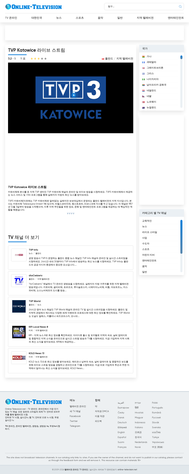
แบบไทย (156, 432)
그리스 (148, 73)
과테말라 (149, 62)
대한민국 (36, 18)
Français (122, 447)
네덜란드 (149, 90)
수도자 (145, 244)
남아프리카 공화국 (154, 85)
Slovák (155, 422)
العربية (121, 403)
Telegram (75, 426)
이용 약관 (99, 416)
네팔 (146, 96)
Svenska (156, 427)
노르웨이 (149, 102)
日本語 (138, 432)
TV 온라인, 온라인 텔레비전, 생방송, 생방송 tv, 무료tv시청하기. (32, 427)
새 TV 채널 (75, 411)
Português (157, 408)
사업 (144, 238)
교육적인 (147, 221)
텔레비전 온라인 (78, 406)
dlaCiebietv (35, 275)
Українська (158, 442)
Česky (121, 413)
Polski (155, 403)
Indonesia (140, 422)
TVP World (35, 301)
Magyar (139, 418)
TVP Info (33, 250)
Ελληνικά (122, 427)
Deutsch (122, 422)
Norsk (138, 447)
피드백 (98, 421)
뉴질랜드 (149, 107)
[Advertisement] (94, 32)
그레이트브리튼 (152, 68)
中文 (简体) (157, 447)
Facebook (75, 416)
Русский (156, 418)
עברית (138, 403)
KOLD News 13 (36, 353)
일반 (120, 18)
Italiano (139, 427)
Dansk (121, 418)
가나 (146, 56)
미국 (31, 331)
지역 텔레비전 (145, 18)
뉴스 (59, 18)
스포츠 (80, 18)
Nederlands (141, 442)
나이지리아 (150, 79)
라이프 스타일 (149, 232)
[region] (161, 81)
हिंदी (136, 408)
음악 (100, 18)
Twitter (74, 421)
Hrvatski (139, 413)
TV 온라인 (11, 18)
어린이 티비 (148, 255)
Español (122, 437)
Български (123, 408)
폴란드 (109, 58)
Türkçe (155, 437)
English (121, 432)
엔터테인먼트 (176, 18)
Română (156, 413)
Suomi (121, 442)
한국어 (138, 437)
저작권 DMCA (102, 411)
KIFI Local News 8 (38, 327)
